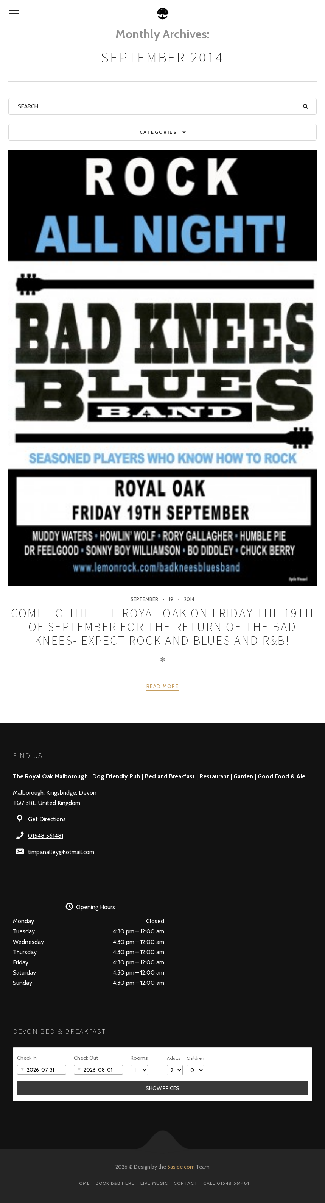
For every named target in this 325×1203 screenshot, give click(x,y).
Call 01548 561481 (226, 1183)
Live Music (154, 1183)
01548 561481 (45, 835)
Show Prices (162, 1088)
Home (83, 1183)
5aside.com (181, 1166)
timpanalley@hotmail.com (61, 852)
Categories (158, 132)
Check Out (86, 1058)
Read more (162, 686)
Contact (185, 1183)
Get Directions (47, 819)
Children (195, 1058)
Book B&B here (115, 1183)
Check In (27, 1058)
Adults (173, 1058)
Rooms (139, 1058)
